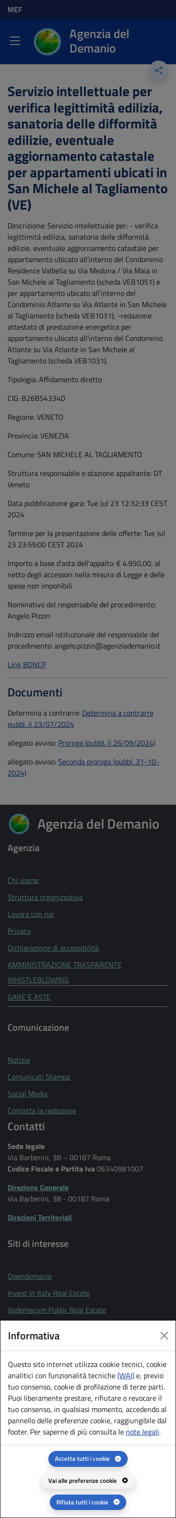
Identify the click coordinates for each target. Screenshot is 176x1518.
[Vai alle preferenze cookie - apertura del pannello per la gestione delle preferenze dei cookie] (88, 1481)
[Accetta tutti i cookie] (88, 1458)
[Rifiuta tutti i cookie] (88, 1502)
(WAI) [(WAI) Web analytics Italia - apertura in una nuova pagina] (125, 1375)
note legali (142, 1431)
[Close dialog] (164, 1335)
